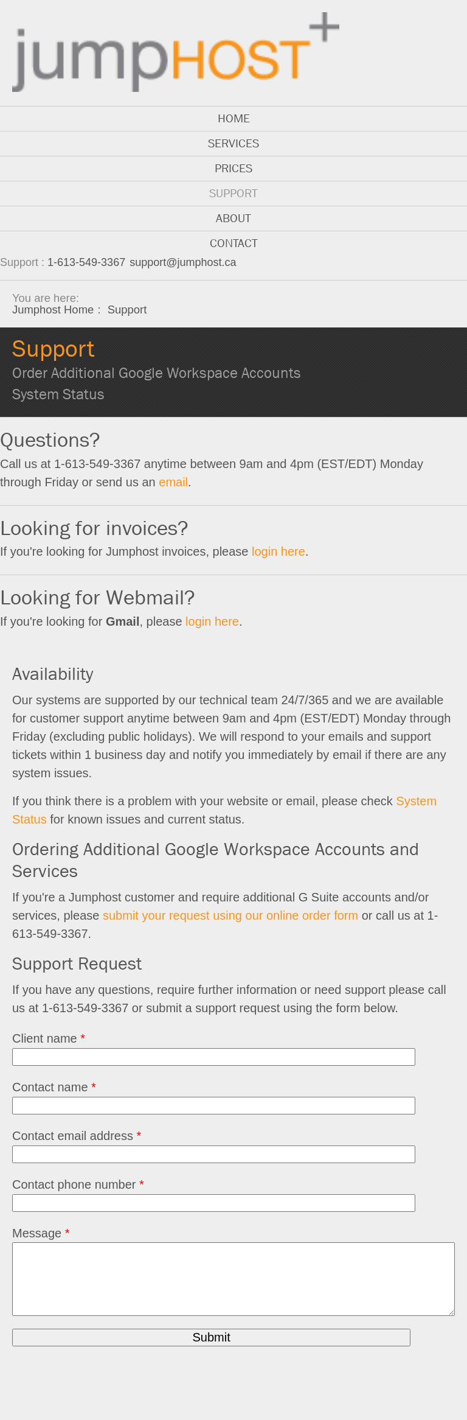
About (233, 218)
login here (278, 551)
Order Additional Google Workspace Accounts (156, 373)
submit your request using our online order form (230, 915)
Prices (233, 168)
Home (234, 118)
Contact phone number (78, 1184)
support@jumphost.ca (183, 262)
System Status (58, 394)
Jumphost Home (53, 309)
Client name (48, 1038)
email (173, 482)
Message (41, 1233)
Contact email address (76, 1135)
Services (233, 143)
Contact (234, 243)
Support (233, 193)
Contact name (54, 1087)
